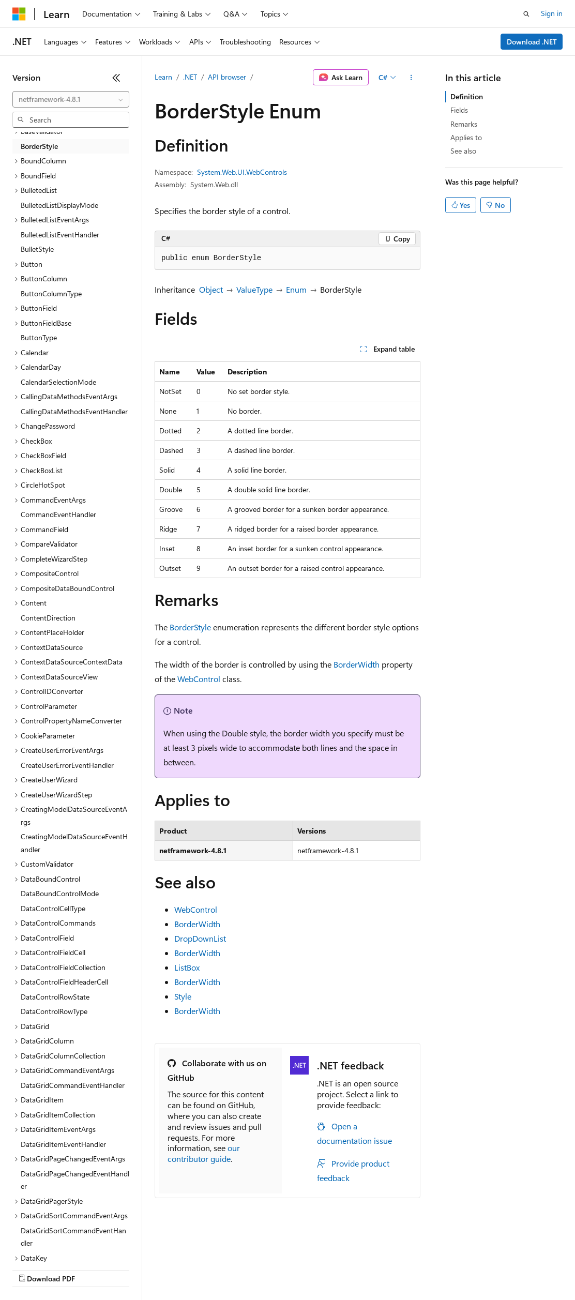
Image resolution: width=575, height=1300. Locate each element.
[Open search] (526, 14)
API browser (227, 77)
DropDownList (200, 938)
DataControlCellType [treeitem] (53, 908)
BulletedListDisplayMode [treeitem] (59, 205)
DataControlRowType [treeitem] (54, 1011)
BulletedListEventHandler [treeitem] (60, 234)
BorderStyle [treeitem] (39, 146)
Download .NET (532, 42)
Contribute (185, 1269)
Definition (466, 96)
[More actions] (411, 77)
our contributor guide (204, 1153)
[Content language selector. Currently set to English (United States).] (59, 1244)
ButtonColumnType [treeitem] (51, 293)
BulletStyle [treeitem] (37, 249)
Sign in (552, 13)
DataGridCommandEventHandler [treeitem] (73, 1085)
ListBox (187, 967)
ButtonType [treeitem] (39, 337)
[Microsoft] (19, 14)
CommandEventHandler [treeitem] (58, 514)
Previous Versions (94, 1269)
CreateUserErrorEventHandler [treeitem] (67, 765)
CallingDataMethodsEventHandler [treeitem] (74, 411)
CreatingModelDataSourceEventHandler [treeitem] (74, 843)
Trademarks (429, 1269)
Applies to (466, 137)
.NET (190, 77)
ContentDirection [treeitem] (48, 618)
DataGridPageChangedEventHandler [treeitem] (75, 1180)
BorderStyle (190, 627)
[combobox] (70, 99)
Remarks (463, 124)
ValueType (254, 289)
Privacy (226, 1269)
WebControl (198, 678)
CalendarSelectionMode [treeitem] (58, 382)
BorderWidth (357, 664)
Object (211, 289)
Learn (163, 77)
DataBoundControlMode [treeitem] (60, 893)
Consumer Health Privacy (297, 1269)
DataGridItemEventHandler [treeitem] (63, 1144)
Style (182, 996)
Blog (141, 1269)
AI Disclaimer (33, 1269)
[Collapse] (116, 77)
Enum (296, 289)
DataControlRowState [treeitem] (55, 997)
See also (463, 151)
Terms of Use (377, 1269)
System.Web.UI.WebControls (242, 172)
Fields (459, 110)
